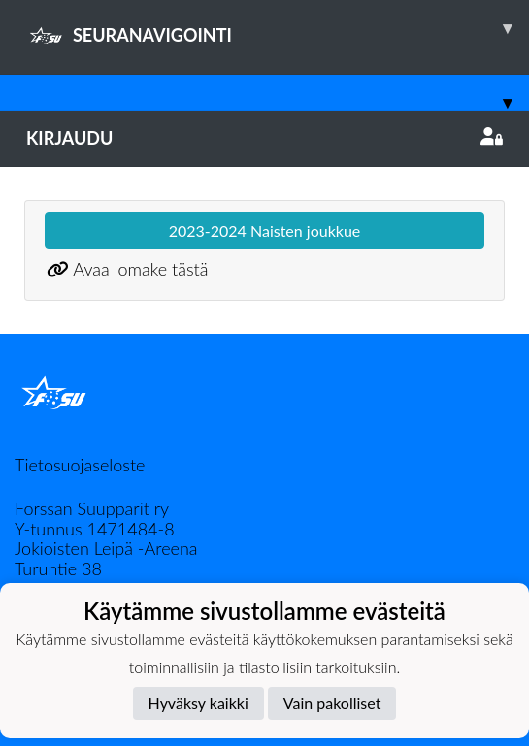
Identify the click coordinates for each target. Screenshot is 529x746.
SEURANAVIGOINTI (277, 28)
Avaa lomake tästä (140, 268)
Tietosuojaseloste (80, 464)
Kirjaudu (264, 137)
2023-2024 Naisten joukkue (265, 230)
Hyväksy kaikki (198, 703)
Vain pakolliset (332, 703)
